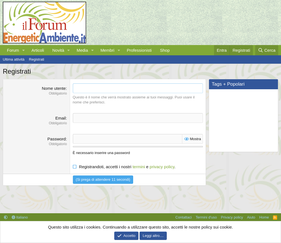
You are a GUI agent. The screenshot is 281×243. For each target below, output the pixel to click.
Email (60, 118)
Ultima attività (13, 59)
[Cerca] (266, 50)
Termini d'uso (206, 217)
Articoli (37, 50)
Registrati (36, 59)
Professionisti (139, 50)
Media (82, 50)
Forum (13, 50)
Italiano (20, 217)
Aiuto (251, 217)
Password (57, 139)
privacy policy (162, 166)
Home (264, 217)
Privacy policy (232, 217)
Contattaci (183, 217)
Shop (165, 50)
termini (139, 166)
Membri (107, 50)
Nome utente (54, 88)
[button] (23, 50)
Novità (58, 50)
